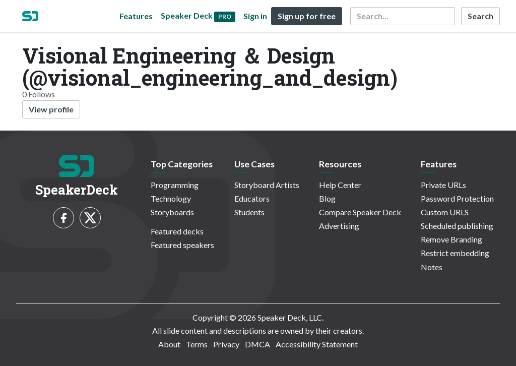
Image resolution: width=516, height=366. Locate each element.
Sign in (255, 16)
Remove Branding (451, 239)
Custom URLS (445, 212)
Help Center (340, 185)
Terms (197, 344)
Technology (171, 198)
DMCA (257, 344)
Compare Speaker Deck (360, 212)
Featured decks (177, 231)
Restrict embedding (455, 253)
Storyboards (172, 212)
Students (249, 212)
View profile (51, 109)
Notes (431, 267)
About (169, 344)
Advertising (339, 225)
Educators (252, 198)
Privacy (226, 344)
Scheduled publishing (457, 225)
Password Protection (457, 198)
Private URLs (443, 185)
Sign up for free (307, 16)
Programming (175, 185)
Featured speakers (182, 245)
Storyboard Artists (266, 185)
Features (136, 16)
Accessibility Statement (317, 344)
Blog (327, 198)
